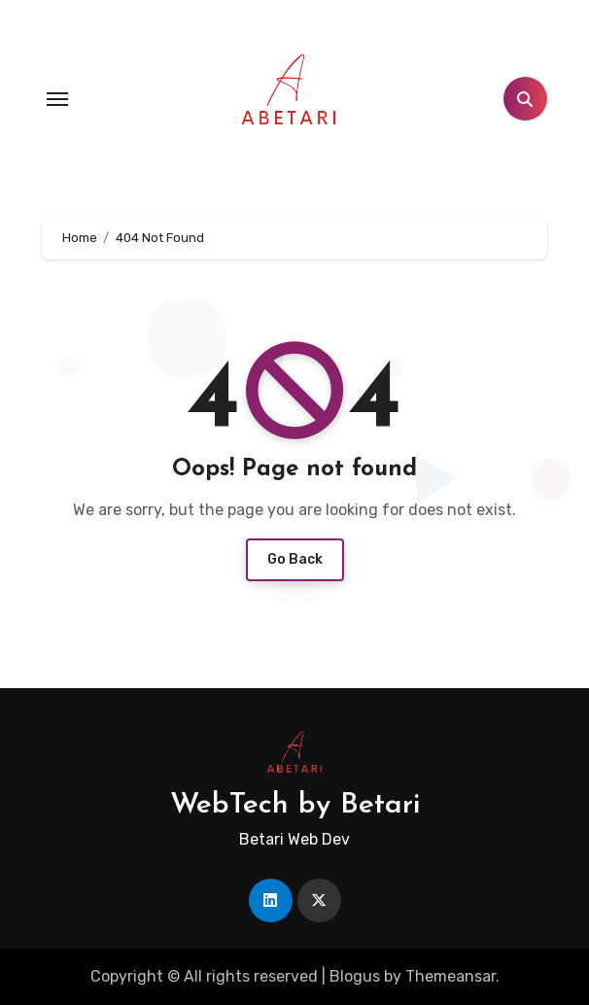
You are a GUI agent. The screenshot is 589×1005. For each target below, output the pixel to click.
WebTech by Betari (295, 805)
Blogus (354, 976)
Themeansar (450, 976)
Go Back (295, 559)
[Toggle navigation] (57, 99)
